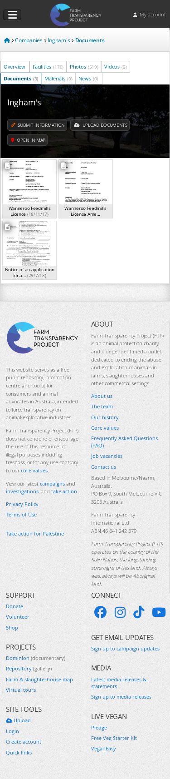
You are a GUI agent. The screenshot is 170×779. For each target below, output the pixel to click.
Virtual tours (21, 689)
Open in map (28, 140)
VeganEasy (103, 748)
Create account (23, 741)
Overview (15, 66)
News (88, 78)
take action (64, 491)
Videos (115, 66)
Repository (29, 668)
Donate (14, 606)
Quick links (19, 752)
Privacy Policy (22, 504)
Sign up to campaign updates (125, 648)
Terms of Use (21, 514)
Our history (105, 417)
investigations (22, 491)
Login (12, 731)
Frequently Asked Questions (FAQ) (124, 441)
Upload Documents (100, 125)
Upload (18, 720)
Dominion (35, 658)
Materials (58, 78)
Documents (21, 78)
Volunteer (17, 616)
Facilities (48, 66)
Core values (105, 427)
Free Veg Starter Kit (114, 737)
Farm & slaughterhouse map (39, 679)
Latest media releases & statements (118, 683)
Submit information (38, 125)
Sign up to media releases (121, 696)
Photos (84, 66)
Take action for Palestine (35, 533)
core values (34, 470)
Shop (12, 627)
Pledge (99, 727)
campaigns (52, 483)
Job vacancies (106, 455)
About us (101, 395)
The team (102, 406)
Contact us (103, 466)
